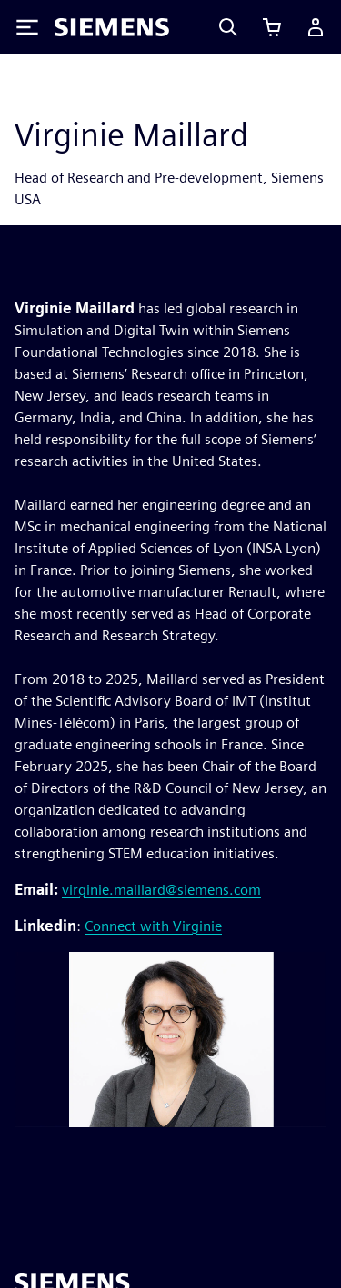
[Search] (228, 27)
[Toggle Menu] (27, 27)
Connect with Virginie (153, 926)
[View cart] (272, 27)
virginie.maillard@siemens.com (161, 889)
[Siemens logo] (112, 27)
